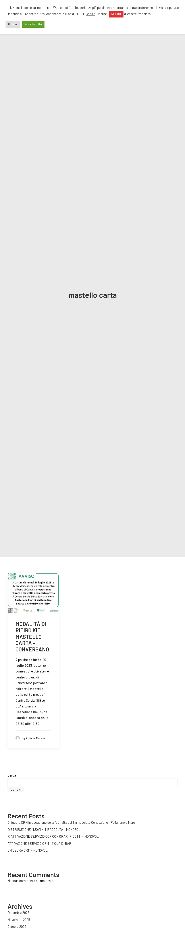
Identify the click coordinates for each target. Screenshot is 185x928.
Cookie (90, 14)
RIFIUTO (116, 14)
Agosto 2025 (17, 915)
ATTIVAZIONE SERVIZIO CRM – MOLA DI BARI (40, 825)
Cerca (12, 757)
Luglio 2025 (16, 922)
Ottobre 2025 (17, 908)
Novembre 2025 (19, 901)
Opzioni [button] (12, 24)
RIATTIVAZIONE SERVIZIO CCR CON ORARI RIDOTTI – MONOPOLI (54, 818)
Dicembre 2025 (18, 894)
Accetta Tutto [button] (33, 24)
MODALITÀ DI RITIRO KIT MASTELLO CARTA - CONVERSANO (32, 618)
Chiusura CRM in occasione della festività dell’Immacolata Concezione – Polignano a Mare (71, 804)
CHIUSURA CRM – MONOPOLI (28, 832)
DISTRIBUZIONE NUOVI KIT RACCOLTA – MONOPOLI (44, 811)
